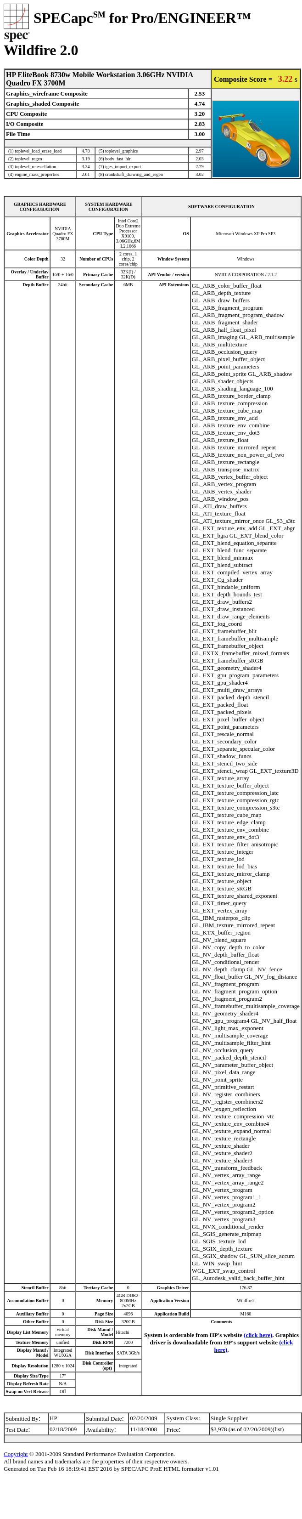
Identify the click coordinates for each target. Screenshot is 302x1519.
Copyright (16, 1454)
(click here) (258, 1335)
